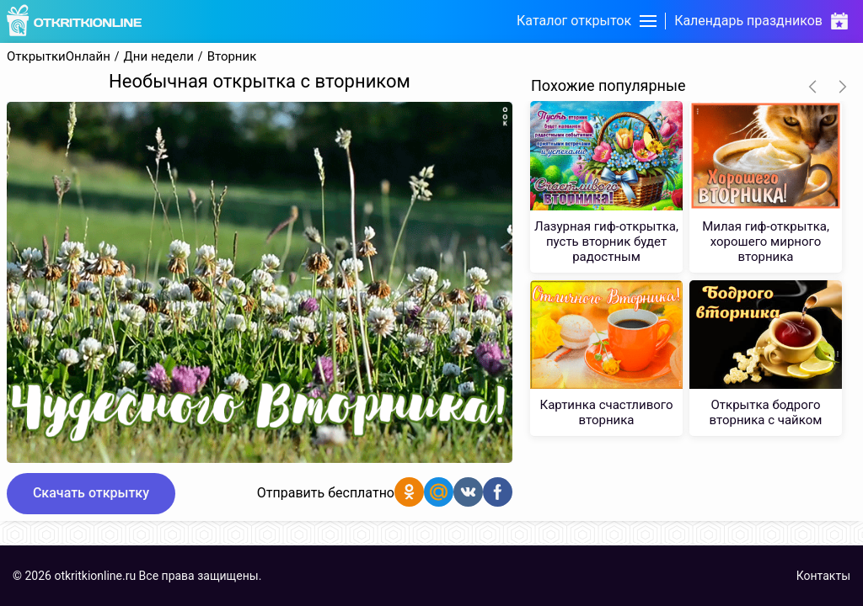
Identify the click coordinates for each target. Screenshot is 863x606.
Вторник (232, 57)
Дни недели (159, 57)
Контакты (823, 575)
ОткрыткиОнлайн (58, 57)
